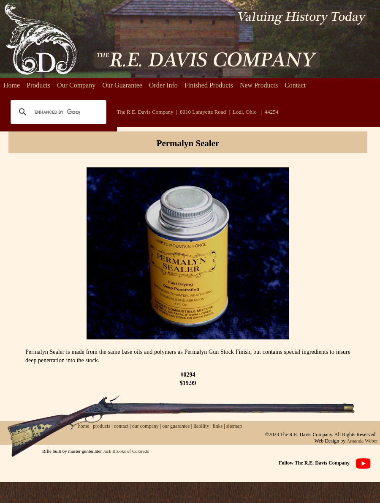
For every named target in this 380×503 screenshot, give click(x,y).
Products (38, 85)
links (218, 426)
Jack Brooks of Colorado (126, 451)
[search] (57, 112)
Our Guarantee (122, 85)
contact (122, 426)
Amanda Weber (362, 441)
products (101, 426)
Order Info (163, 85)
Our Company (76, 85)
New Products (259, 85)
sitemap (234, 426)
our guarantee (176, 426)
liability (201, 426)
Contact (295, 85)
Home (11, 85)
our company (145, 426)
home (84, 426)
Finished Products (209, 85)
